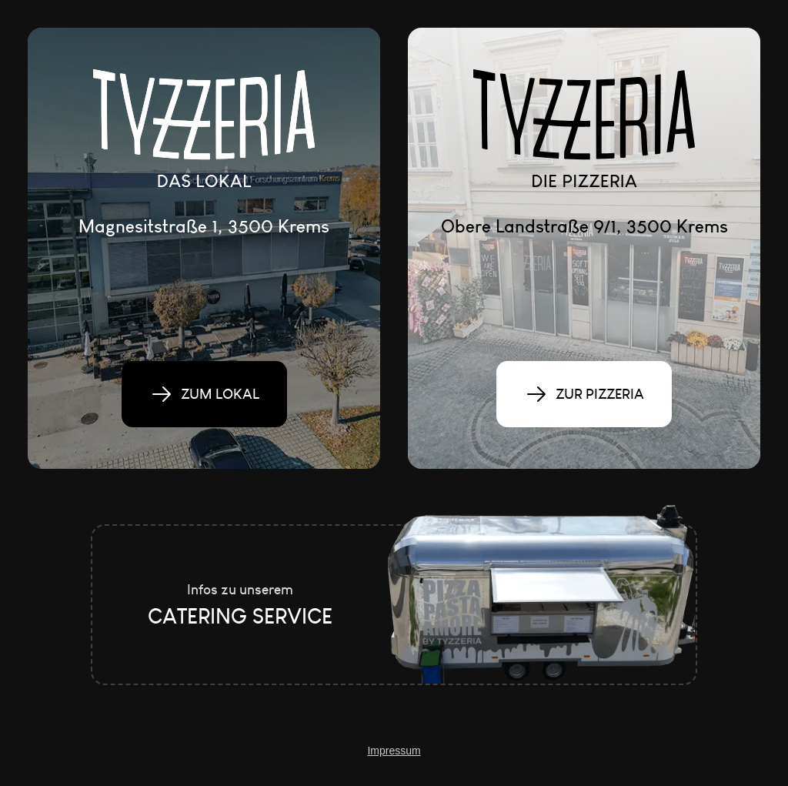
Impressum (393, 750)
